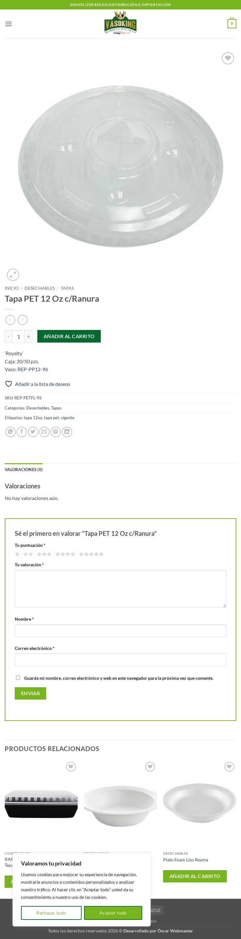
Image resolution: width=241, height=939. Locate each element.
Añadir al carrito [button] (195, 876)
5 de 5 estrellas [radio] (90, 554)
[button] (8, 23)
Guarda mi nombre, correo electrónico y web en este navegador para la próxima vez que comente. (118, 678)
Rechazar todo (51, 912)
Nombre (24, 619)
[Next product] (10, 320)
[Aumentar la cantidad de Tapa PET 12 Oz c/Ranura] (28, 336)
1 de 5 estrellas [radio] (16, 554)
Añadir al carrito (69, 336)
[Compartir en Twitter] (33, 432)
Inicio (12, 288)
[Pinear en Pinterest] (56, 432)
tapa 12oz (33, 417)
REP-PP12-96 (33, 369)
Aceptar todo (113, 912)
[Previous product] (22, 320)
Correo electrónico (35, 648)
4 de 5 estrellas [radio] (64, 554)
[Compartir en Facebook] (22, 432)
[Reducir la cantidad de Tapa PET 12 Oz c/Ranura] (8, 336)
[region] (82, 889)
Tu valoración (29, 564)
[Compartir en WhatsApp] (10, 432)
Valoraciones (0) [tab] (24, 469)
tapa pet (51, 417)
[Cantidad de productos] (18, 336)
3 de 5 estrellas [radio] (43, 554)
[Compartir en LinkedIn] (67, 432)
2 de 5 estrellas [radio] (27, 554)
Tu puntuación (30, 545)
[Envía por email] (44, 432)
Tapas (67, 288)
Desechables (39, 288)
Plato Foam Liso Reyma (185, 859)
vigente (67, 417)
